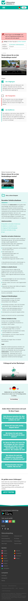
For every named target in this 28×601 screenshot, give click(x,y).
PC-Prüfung (16, 538)
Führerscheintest (4, 536)
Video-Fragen (4, 543)
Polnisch (17, 558)
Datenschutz (4, 585)
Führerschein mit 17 (18, 536)
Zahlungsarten (4, 578)
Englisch (5, 550)
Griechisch (6, 565)
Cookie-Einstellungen (6, 590)
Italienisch (18, 550)
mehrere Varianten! (22, 41)
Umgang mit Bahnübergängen (10, 228)
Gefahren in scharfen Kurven (9, 226)
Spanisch (5, 558)
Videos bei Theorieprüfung (6, 541)
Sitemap (3, 580)
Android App (3, 575)
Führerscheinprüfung (5, 538)
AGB (17, 588)
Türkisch (5, 555)
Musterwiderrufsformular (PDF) (8, 588)
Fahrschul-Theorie (18, 543)
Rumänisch (6, 560)
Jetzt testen (8, 492)
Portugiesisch (18, 553)
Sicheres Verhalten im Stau (9, 230)
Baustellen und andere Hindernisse (11, 224)
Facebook (2, 529)
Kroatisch (5, 563)
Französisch (18, 555)
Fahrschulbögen (17, 541)
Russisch (5, 553)
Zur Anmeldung (14, 399)
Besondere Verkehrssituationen (17, 44)
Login (24, 7)
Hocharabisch (6, 568)
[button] (3, 521)
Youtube (8, 529)
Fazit (3, 232)
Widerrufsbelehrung (12, 585)
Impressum (21, 588)
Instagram (5, 529)
